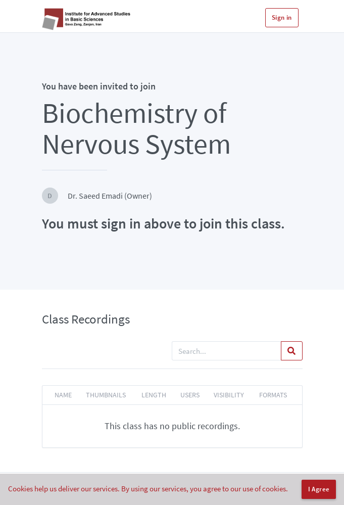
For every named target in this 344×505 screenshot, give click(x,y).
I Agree (319, 489)
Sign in (282, 17)
